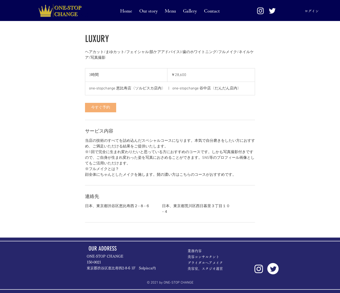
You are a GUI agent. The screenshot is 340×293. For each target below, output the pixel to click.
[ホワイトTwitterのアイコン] (272, 10)
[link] (100, 107)
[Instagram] (258, 268)
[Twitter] (273, 268)
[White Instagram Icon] (260, 10)
